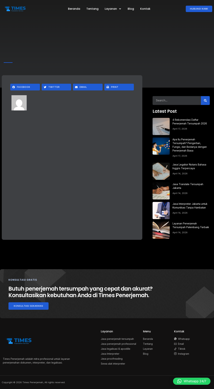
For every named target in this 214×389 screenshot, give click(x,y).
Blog (131, 9)
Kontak (145, 9)
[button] (25, 87)
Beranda (74, 9)
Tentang (92, 9)
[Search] (205, 100)
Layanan (113, 9)
